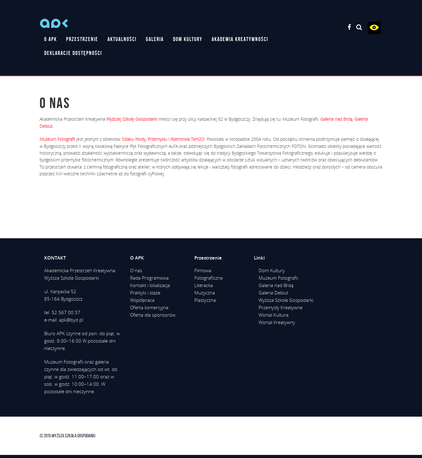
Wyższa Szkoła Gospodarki (286, 300)
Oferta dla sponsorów (152, 315)
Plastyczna (205, 300)
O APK (50, 39)
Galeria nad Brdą (276, 285)
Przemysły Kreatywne (280, 307)
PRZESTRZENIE (82, 39)
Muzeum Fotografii (278, 278)
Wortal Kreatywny (277, 322)
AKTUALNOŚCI (122, 39)
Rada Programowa (149, 278)
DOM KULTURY (187, 39)
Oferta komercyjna (149, 307)
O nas (136, 270)
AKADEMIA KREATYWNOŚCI (240, 39)
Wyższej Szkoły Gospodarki (131, 119)
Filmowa (202, 270)
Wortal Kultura (274, 315)
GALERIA (155, 39)
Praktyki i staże (145, 292)
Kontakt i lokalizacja (150, 285)
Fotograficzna (208, 278)
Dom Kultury (272, 270)
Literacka (203, 285)
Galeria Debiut (273, 292)
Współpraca (142, 300)
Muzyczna (204, 292)
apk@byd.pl (71, 320)
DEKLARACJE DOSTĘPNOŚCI (73, 53)
